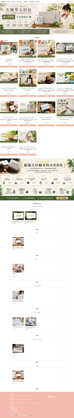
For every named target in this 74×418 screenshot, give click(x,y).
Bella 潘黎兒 (12, 404)
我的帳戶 (17, 395)
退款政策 (21, 395)
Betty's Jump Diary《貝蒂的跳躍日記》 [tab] (37, 206)
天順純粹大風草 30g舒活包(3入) (46, 119)
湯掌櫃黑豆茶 (9, 148)
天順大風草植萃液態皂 (27, 90)
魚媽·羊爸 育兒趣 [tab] (37, 312)
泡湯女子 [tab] (37, 232)
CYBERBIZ (30, 415)
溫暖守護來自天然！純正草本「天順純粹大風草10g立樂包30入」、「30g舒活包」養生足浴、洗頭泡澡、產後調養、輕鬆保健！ (30, 222)
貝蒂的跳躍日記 (12, 402)
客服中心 (38, 1)
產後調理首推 (14, 273)
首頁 (9, 1)
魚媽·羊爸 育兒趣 (18, 402)
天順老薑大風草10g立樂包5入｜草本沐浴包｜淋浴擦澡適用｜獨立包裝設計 (65, 91)
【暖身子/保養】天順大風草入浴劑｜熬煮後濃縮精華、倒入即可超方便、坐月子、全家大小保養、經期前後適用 (18, 301)
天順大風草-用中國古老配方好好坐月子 (18, 328)
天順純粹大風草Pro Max (9, 60)
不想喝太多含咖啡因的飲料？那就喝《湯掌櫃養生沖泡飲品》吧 (30, 328)
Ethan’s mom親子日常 (26, 402)
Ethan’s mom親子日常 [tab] (37, 285)
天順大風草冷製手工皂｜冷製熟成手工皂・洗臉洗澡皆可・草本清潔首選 (9, 120)
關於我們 (13, 395)
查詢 (10, 395)
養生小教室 (19, 1)
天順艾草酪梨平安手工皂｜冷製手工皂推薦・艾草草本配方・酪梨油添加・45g (27, 149)
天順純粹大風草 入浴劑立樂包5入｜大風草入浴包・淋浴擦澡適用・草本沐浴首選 (27, 120)
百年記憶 (25, 1)
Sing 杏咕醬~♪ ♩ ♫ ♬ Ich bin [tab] (37, 339)
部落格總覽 (31, 1)
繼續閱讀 (13, 223)
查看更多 (37, 229)
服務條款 (29, 395)
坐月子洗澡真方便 (15, 353)
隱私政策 (25, 395)
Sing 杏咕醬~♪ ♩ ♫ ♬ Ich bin (36, 402)
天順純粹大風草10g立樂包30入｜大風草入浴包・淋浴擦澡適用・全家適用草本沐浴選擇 (65, 61)
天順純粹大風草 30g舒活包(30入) (65, 119)
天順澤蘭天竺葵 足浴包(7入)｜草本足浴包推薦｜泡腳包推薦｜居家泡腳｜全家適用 (46, 91)
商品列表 (13, 1)
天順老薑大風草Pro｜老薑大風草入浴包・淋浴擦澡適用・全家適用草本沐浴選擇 (46, 61)
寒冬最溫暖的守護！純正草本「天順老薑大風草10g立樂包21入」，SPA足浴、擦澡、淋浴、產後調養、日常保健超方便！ (18, 222)
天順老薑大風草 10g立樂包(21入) (9, 90)
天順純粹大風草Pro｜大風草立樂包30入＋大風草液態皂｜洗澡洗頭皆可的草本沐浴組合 (27, 61)
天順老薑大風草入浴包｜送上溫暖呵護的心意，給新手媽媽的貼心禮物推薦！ (17, 247)
